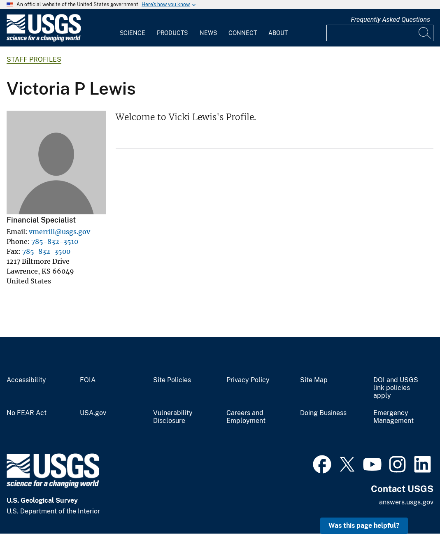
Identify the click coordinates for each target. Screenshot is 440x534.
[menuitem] (132, 28)
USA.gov (93, 413)
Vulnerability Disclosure (173, 417)
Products (172, 33)
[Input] (379, 33)
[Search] (425, 33)
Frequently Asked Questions (390, 19)
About (278, 33)
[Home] (44, 40)
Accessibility (26, 380)
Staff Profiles (34, 59)
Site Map (314, 380)
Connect (242, 33)
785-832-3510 (54, 241)
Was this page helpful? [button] (364, 525)
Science (132, 33)
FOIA (87, 380)
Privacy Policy (248, 380)
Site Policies (172, 380)
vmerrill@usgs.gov (59, 232)
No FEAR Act (27, 413)
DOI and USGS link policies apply (395, 387)
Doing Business (323, 413)
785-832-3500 (46, 251)
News (208, 33)
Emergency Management (393, 417)
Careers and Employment (245, 417)
